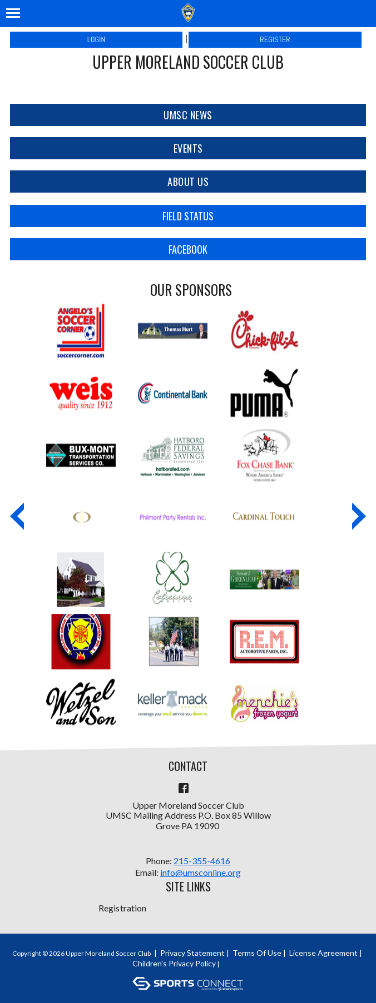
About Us (188, 181)
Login (96, 39)
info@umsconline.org (200, 872)
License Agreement (323, 952)
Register (275, 39)
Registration (122, 908)
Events (188, 148)
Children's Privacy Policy (174, 963)
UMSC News (188, 115)
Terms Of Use (256, 952)
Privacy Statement (192, 952)
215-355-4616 (202, 860)
